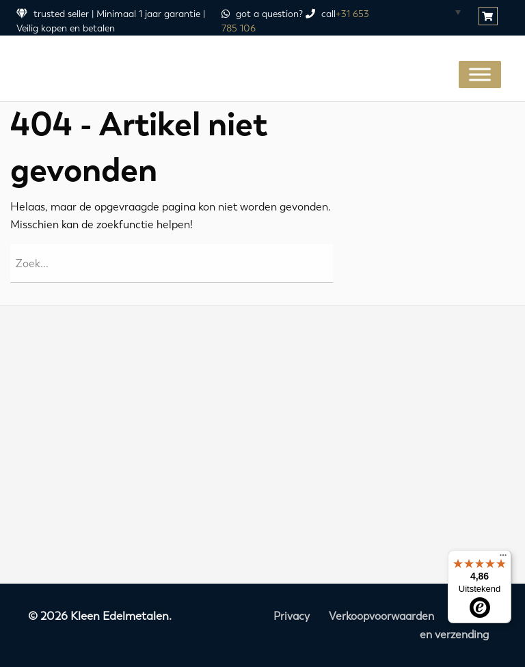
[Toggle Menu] (480, 74)
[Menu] (503, 558)
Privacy (291, 616)
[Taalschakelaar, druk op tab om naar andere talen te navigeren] (447, 11)
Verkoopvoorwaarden (381, 616)
